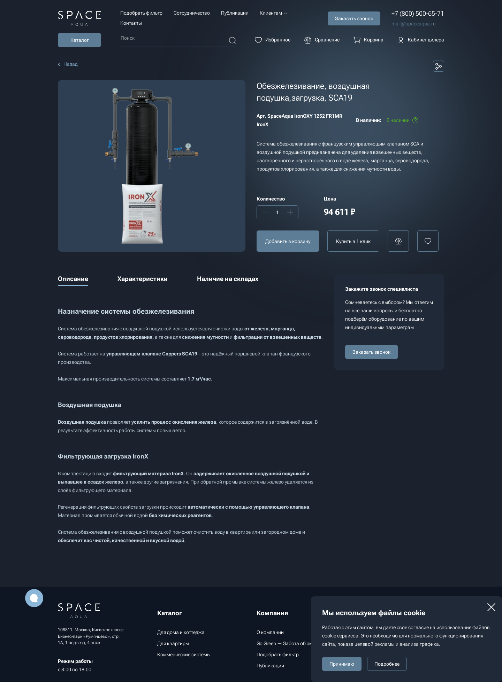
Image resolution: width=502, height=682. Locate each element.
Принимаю (341, 664)
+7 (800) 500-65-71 (417, 13)
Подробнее (387, 664)
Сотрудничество (192, 13)
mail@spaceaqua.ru (413, 23)
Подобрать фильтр (141, 13)
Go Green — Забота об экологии (292, 643)
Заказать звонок (371, 352)
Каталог (79, 40)
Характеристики (142, 278)
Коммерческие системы (184, 654)
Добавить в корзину (287, 241)
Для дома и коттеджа (181, 632)
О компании (270, 632)
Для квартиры (173, 643)
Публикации (235, 13)
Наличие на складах (227, 278)
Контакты (131, 23)
